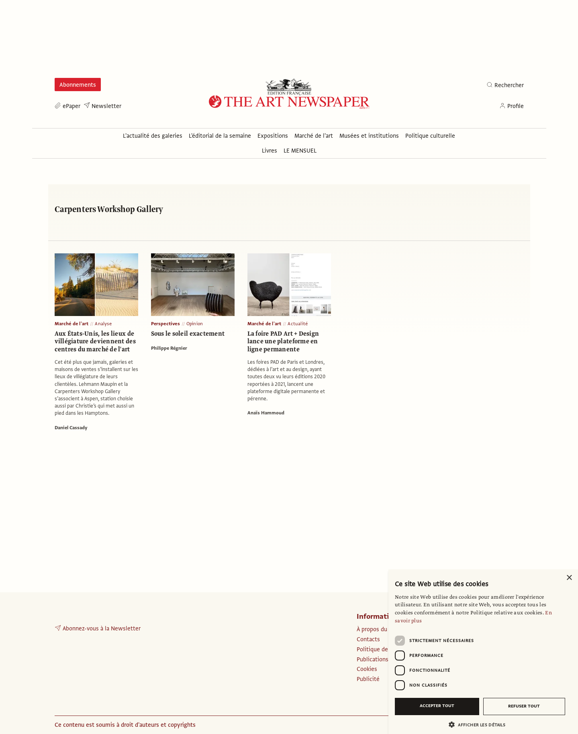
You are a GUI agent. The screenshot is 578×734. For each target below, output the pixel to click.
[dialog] (483, 651)
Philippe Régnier (169, 348)
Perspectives (165, 323)
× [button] (569, 578)
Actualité (298, 323)
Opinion (194, 323)
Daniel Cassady (71, 427)
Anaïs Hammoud (265, 413)
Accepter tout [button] (437, 706)
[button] (480, 724)
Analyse (103, 323)
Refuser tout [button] (524, 706)
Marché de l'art (72, 323)
